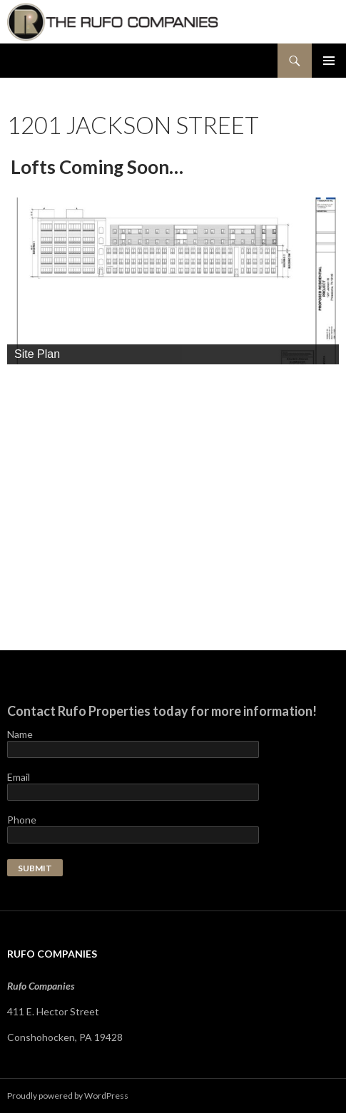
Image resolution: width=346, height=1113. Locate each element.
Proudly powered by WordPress (67, 1095)
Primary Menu (329, 60)
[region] (173, 281)
